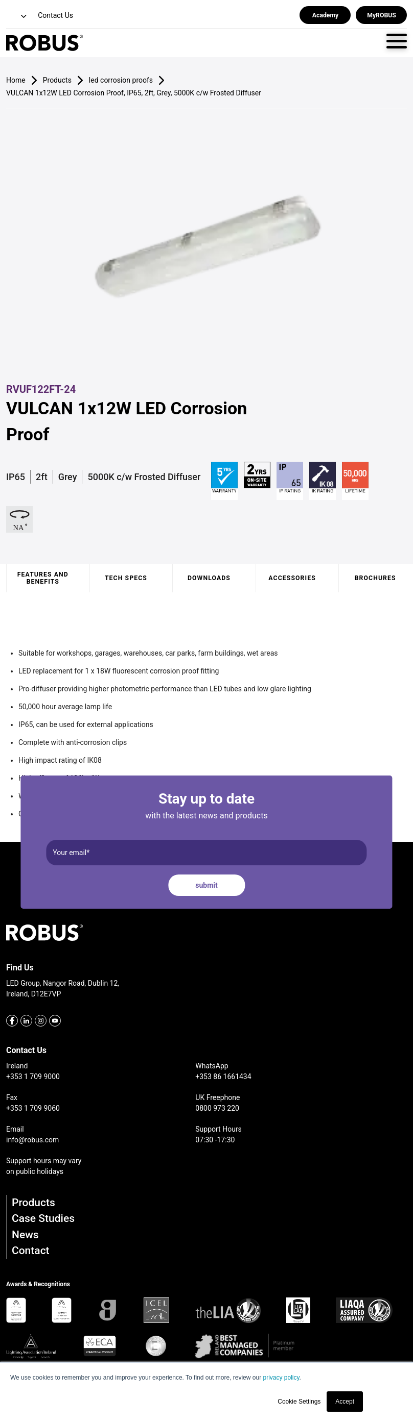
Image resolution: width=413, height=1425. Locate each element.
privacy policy (281, 1377)
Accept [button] (344, 1401)
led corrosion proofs (121, 80)
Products (33, 1202)
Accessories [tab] (291, 578)
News (25, 1235)
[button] (17, 16)
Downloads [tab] (209, 578)
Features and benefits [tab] (42, 578)
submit (206, 885)
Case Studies (43, 1218)
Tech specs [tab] (126, 578)
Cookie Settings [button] (299, 1401)
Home (16, 80)
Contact (31, 1250)
